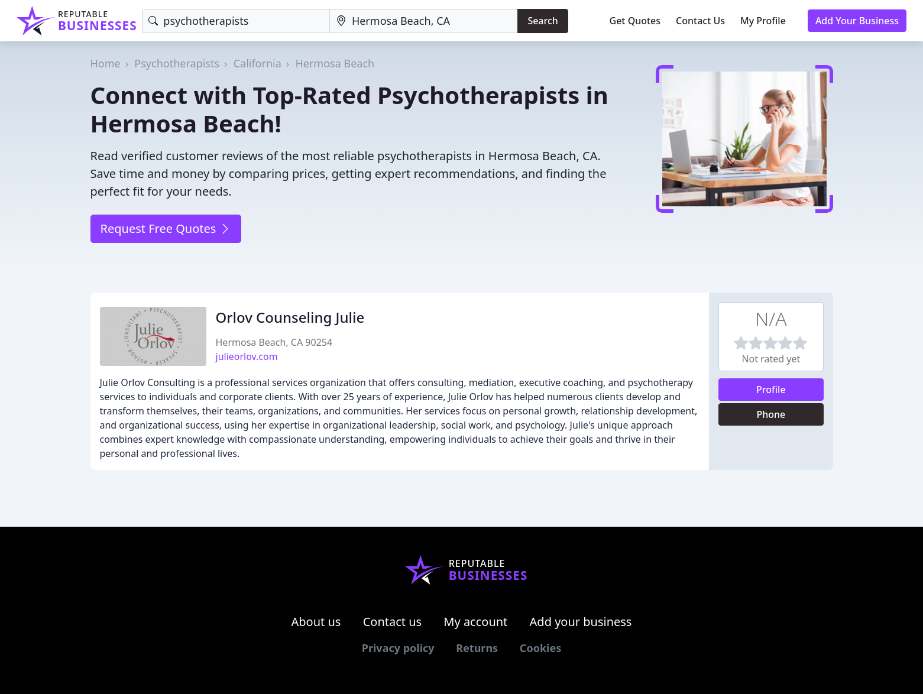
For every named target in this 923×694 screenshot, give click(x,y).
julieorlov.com (247, 356)
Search (542, 20)
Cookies (540, 648)
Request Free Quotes (166, 228)
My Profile (763, 20)
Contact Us (700, 20)
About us (316, 622)
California (257, 63)
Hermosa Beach (334, 63)
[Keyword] (236, 21)
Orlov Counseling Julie (290, 317)
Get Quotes (635, 20)
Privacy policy (398, 648)
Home (105, 63)
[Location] (424, 21)
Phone (770, 414)
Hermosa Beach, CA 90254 (274, 342)
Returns (477, 648)
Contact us (392, 622)
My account (475, 622)
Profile (771, 389)
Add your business (581, 622)
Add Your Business (857, 20)
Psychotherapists (176, 63)
